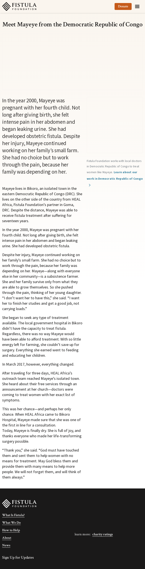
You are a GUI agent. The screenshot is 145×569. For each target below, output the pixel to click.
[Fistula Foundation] (19, 503)
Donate (123, 6)
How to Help (11, 530)
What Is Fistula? (13, 515)
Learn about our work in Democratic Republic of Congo (115, 175)
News (6, 545)
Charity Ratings (102, 534)
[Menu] (137, 6)
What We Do (11, 522)
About (6, 538)
